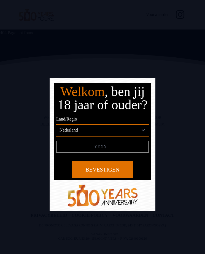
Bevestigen (102, 170)
